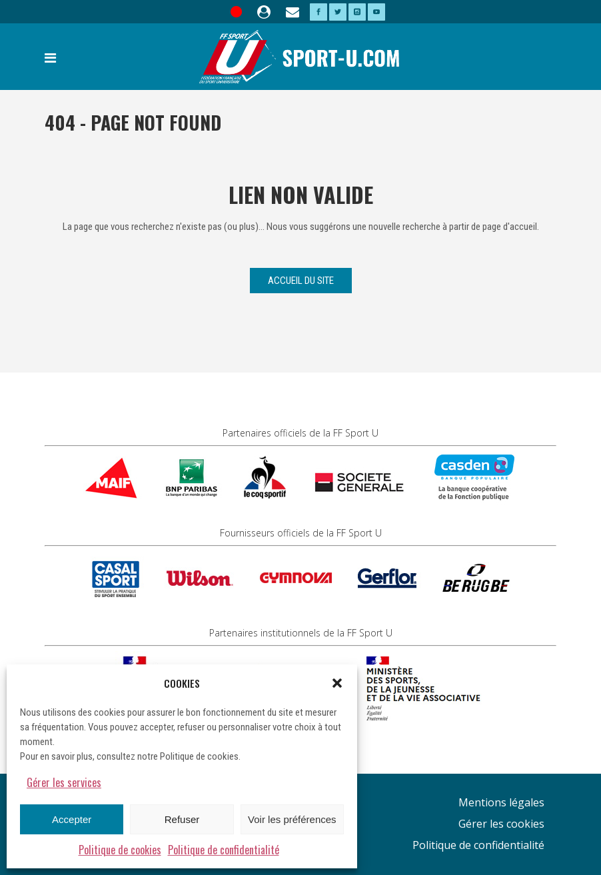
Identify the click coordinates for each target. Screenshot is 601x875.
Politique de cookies (120, 850)
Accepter (71, 819)
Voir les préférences (292, 819)
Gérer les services (64, 782)
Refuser (182, 819)
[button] (337, 683)
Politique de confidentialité (223, 850)
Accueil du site (301, 281)
